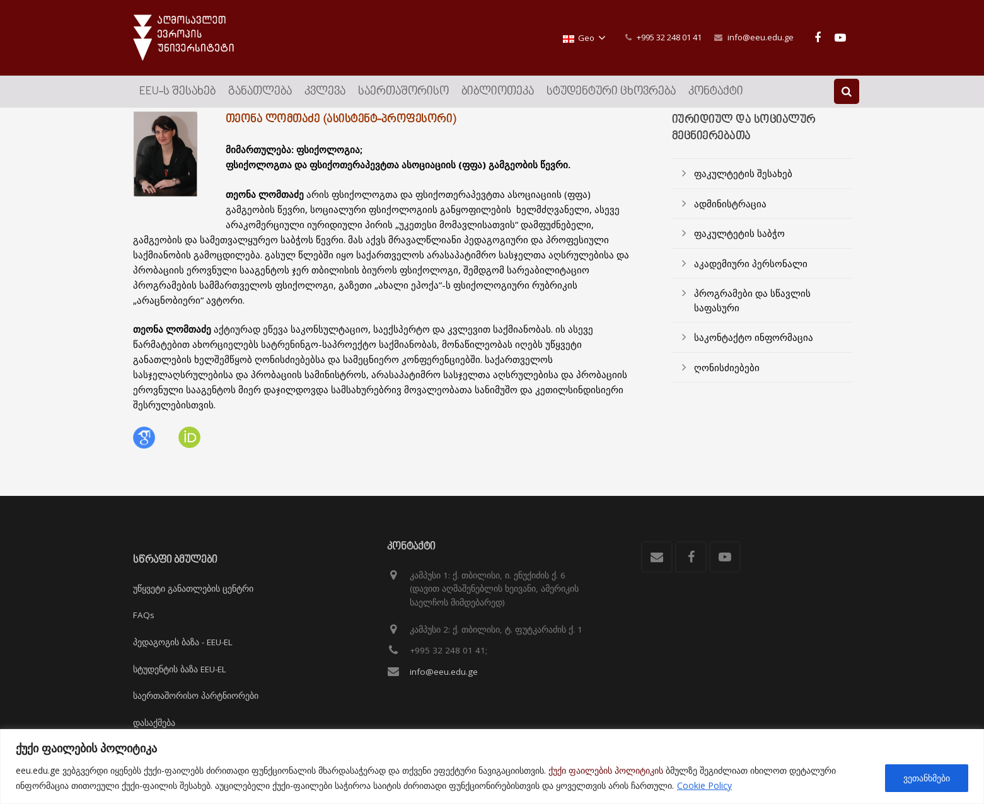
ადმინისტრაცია (730, 220)
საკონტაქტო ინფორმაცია (753, 354)
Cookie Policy (704, 785)
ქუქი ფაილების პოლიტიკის (605, 770)
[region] (492, 766)
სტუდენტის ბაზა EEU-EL (179, 669)
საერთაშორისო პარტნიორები (195, 695)
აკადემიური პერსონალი (750, 280)
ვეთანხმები (926, 778)
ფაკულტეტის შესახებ (743, 191)
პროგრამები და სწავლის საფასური (752, 317)
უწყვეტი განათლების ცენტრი (193, 588)
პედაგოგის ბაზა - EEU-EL (183, 642)
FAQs (143, 615)
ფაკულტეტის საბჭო (739, 250)
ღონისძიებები (727, 384)
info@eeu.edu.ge (760, 37)
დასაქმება (154, 722)
